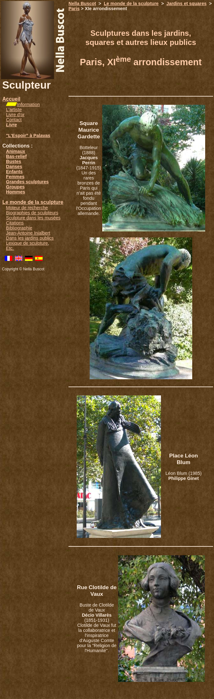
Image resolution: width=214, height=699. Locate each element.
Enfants (14, 171)
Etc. (10, 248)
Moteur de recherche (27, 207)
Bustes (13, 161)
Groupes (15, 186)
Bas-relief (16, 156)
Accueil (11, 99)
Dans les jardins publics (30, 238)
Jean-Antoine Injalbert (28, 233)
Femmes (15, 176)
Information (28, 104)
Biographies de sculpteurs (32, 212)
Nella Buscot (82, 3)
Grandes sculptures (27, 181)
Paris (74, 8)
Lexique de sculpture (27, 243)
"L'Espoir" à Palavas (28, 135)
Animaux (15, 151)
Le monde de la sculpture (32, 202)
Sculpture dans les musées (33, 217)
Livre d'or (15, 114)
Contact (14, 119)
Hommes (15, 191)
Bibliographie (19, 227)
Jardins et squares (186, 3)
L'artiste (14, 109)
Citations (15, 222)
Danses (14, 166)
